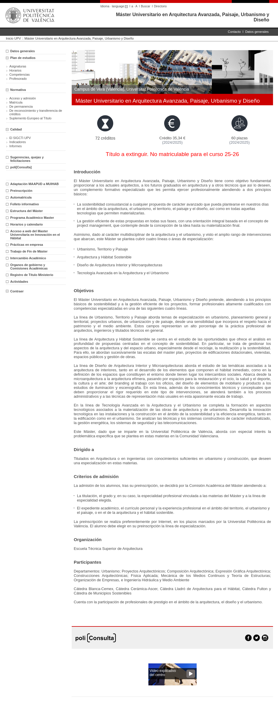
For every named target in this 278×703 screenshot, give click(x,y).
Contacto (234, 31)
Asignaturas (17, 66)
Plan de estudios (22, 58)
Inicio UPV (13, 38)
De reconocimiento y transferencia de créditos (35, 112)
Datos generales (257, 31)
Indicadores (17, 142)
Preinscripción (21, 190)
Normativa (18, 90)
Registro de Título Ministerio (31, 275)
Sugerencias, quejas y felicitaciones (27, 158)
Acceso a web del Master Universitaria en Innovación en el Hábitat (35, 234)
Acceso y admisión (22, 98)
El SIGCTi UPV (20, 138)
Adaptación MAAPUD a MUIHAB (34, 184)
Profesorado (18, 78)
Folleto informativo (24, 204)
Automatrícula (21, 197)
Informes (15, 146)
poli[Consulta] (21, 167)
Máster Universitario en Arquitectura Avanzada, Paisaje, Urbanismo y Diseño (79, 38)
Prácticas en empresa (26, 244)
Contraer (15, 291)
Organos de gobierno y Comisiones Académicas (29, 266)
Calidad (16, 129)
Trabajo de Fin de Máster (29, 251)
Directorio (160, 6)
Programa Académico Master (32, 217)
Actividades (19, 281)
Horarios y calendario (26, 224)
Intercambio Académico (28, 258)
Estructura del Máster (26, 211)
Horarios (15, 70)
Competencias (19, 74)
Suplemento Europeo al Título (30, 118)
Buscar (145, 6)
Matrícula (16, 102)
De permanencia (21, 106)
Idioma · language (114, 6)
